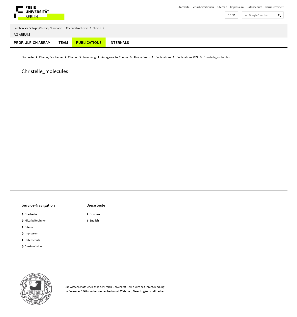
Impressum (237, 7)
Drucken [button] (95, 214)
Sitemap (222, 7)
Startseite (183, 7)
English (94, 220)
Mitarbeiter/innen (203, 7)
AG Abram (22, 34)
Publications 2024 (187, 57)
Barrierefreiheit (274, 7)
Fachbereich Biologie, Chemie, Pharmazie (39, 28)
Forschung (89, 57)
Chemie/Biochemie (78, 28)
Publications (89, 42)
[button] (231, 15)
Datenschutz (254, 7)
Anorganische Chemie (114, 57)
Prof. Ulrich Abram (32, 42)
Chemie (98, 28)
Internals (119, 42)
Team (63, 42)
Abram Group (142, 57)
